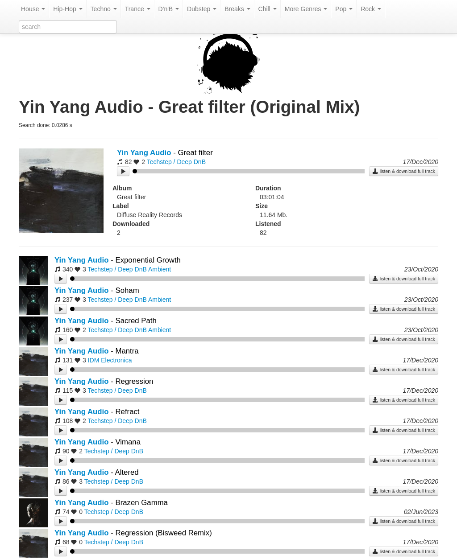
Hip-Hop (67, 8)
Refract (127, 411)
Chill (267, 8)
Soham (127, 290)
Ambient (159, 269)
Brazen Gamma (141, 502)
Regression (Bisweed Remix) (163, 533)
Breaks (237, 8)
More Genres (306, 8)
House (33, 8)
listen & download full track (403, 171)
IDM (94, 360)
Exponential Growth (147, 260)
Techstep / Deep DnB (176, 161)
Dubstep (201, 8)
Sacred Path (135, 320)
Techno (104, 8)
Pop (344, 8)
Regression (134, 381)
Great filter (195, 152)
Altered (127, 472)
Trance (137, 8)
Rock (371, 8)
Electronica (116, 360)
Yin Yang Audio (144, 152)
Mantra (126, 351)
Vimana (128, 442)
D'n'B (168, 8)
